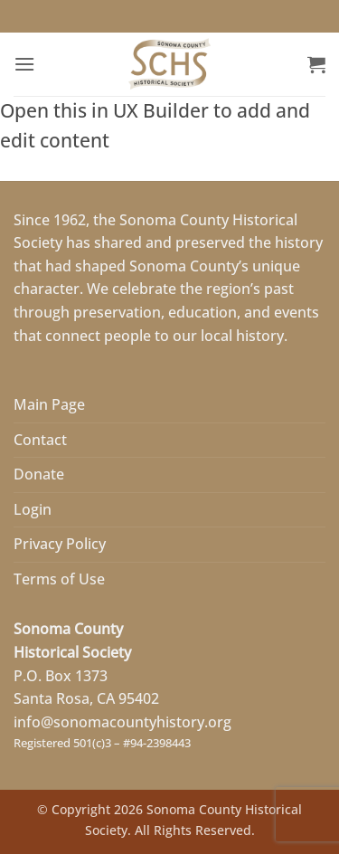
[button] (24, 64)
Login (33, 509)
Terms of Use (59, 579)
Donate (39, 474)
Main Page (49, 404)
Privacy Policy (60, 544)
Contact (40, 440)
